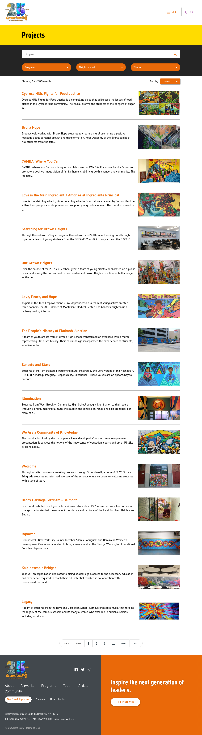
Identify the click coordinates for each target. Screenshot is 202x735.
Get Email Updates (18, 700)
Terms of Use (33, 728)
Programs (48, 685)
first (66, 643)
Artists (83, 685)
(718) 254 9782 (17, 719)
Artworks (27, 685)
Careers (41, 700)
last (135, 643)
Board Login (58, 700)
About (9, 685)
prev (78, 643)
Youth (67, 685)
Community (13, 691)
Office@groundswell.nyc (62, 719)
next (124, 643)
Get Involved (126, 702)
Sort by (154, 81)
